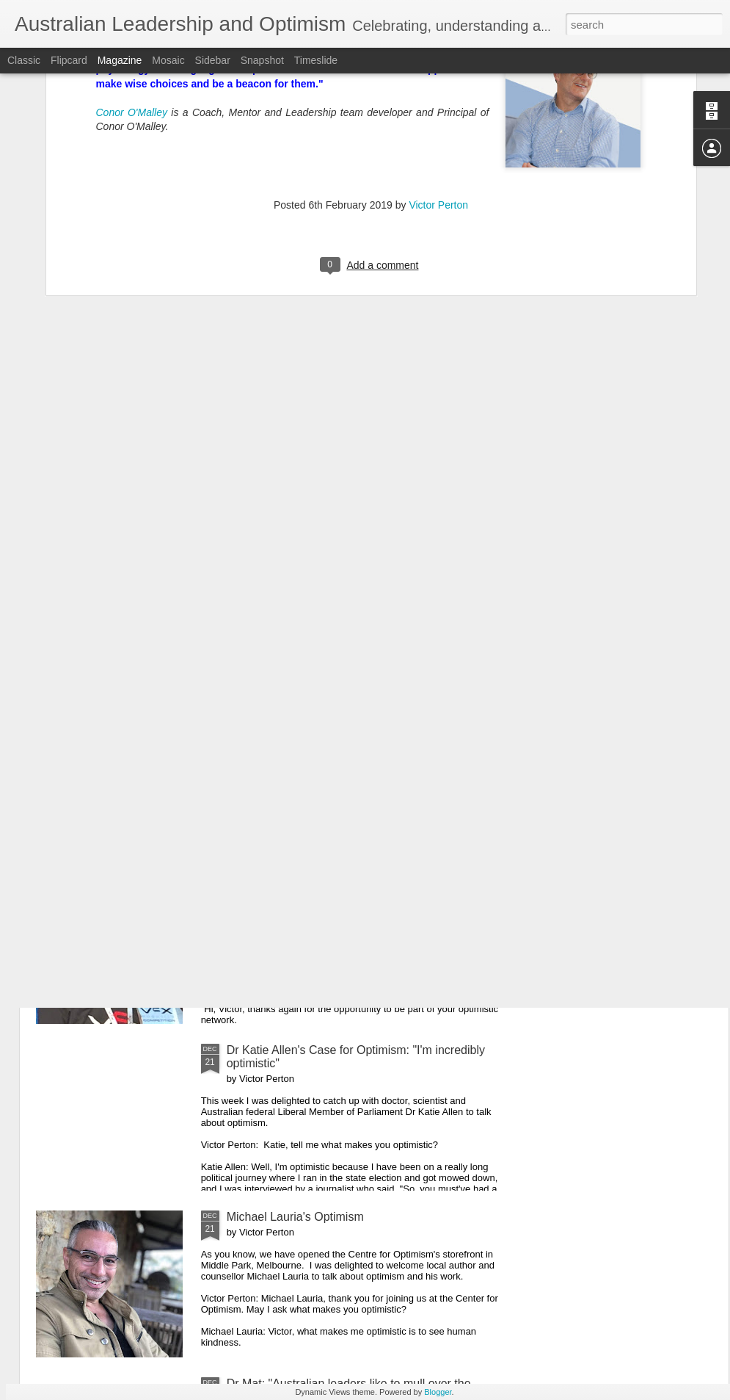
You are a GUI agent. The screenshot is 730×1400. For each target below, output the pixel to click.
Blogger (437, 1392)
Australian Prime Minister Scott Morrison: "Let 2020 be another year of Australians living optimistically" (359, 723)
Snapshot (262, 60)
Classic (23, 60)
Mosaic (168, 60)
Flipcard (69, 60)
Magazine (120, 60)
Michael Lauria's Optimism (295, 1216)
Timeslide (315, 60)
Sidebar (212, 60)
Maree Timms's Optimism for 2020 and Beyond (349, 883)
